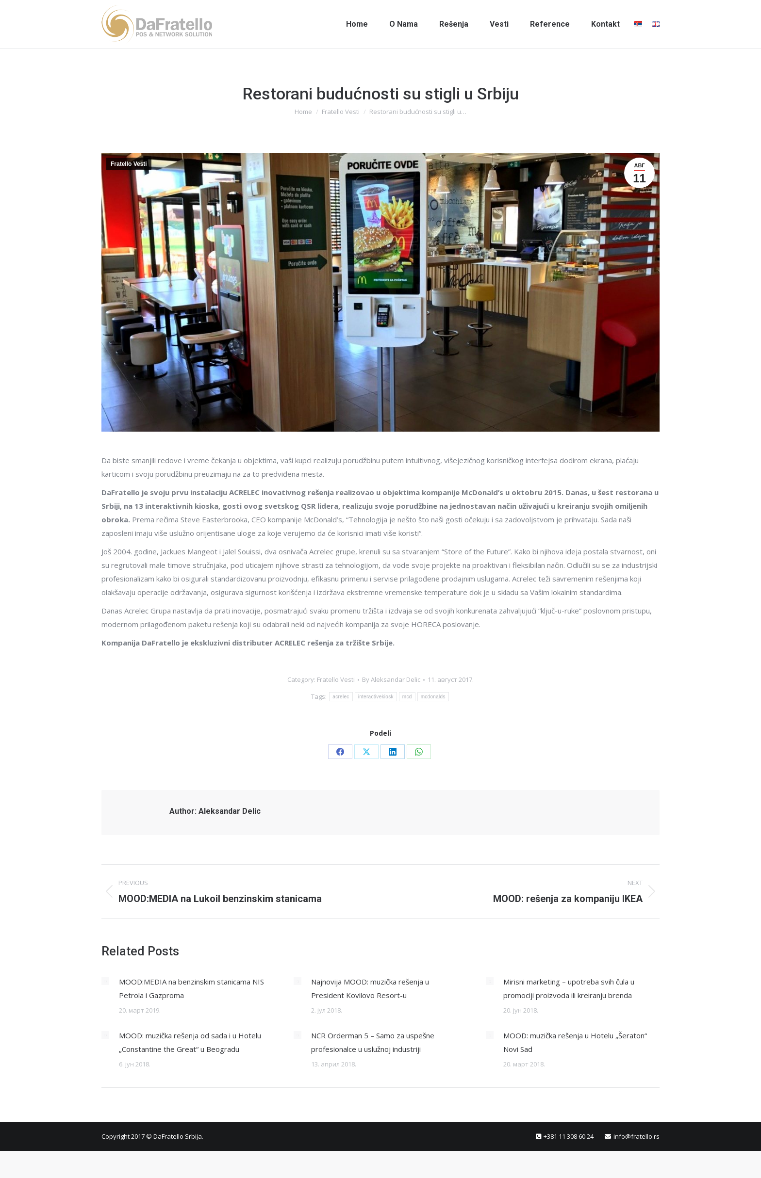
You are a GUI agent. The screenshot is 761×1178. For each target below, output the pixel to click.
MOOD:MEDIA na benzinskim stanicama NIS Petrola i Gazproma (191, 988)
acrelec (340, 696)
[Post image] (105, 981)
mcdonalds (433, 696)
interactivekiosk (376, 696)
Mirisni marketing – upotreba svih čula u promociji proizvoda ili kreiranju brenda (568, 988)
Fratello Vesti (129, 164)
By (391, 679)
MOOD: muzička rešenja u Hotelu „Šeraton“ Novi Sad (575, 1042)
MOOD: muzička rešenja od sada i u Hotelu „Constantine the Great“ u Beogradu (190, 1042)
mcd (407, 696)
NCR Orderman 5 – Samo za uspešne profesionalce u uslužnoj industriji (372, 1042)
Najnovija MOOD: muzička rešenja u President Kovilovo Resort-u (370, 988)
